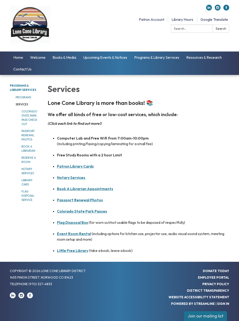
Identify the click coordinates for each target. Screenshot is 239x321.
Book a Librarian (28, 148)
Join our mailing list (205, 316)
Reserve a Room (28, 160)
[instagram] (218, 9)
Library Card (26, 182)
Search (221, 28)
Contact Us (22, 69)
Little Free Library (72, 250)
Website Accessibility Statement (199, 297)
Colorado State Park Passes (82, 211)
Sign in (223, 304)
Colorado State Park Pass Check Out (29, 118)
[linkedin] (209, 9)
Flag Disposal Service (27, 196)
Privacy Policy (215, 284)
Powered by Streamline (193, 304)
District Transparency (208, 290)
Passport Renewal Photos (28, 135)
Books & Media (64, 57)
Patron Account (151, 19)
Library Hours (182, 19)
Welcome (38, 57)
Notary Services (27, 171)
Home (18, 57)
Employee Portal (213, 277)
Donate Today (216, 271)
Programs (23, 97)
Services (22, 104)
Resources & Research (204, 57)
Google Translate (214, 19)
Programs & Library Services (156, 57)
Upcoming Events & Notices (105, 57)
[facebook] (226, 9)
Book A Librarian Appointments (85, 188)
